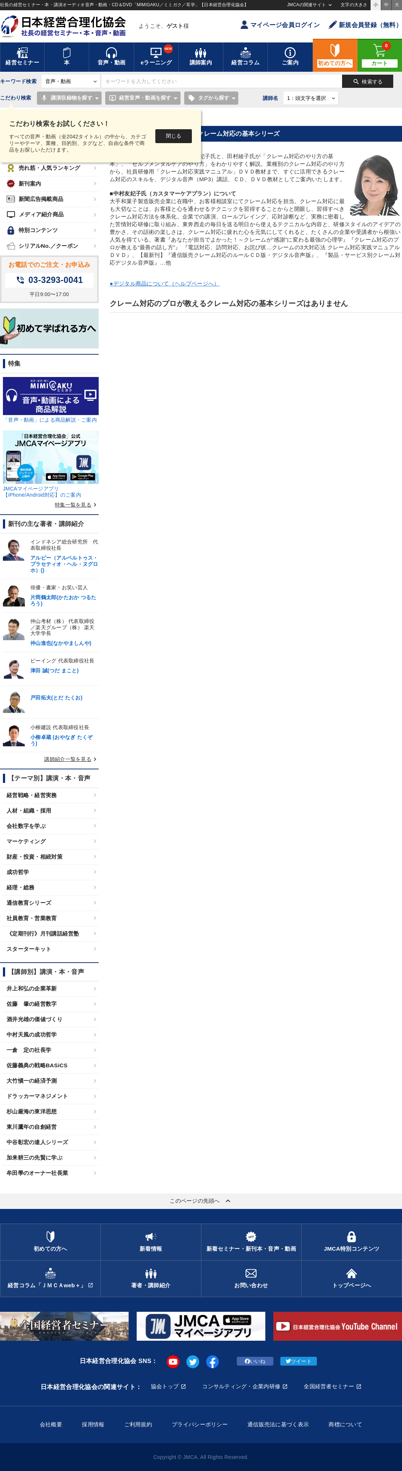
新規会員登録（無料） (365, 24)
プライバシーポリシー (200, 1424)
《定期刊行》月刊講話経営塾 (43, 933)
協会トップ (165, 1386)
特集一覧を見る (77, 505)
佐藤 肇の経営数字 (32, 1004)
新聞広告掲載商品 (35, 199)
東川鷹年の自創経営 (32, 1127)
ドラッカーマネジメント (37, 1096)
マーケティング (26, 841)
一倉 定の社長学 (29, 1050)
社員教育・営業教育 (32, 918)
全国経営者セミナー (329, 1386)
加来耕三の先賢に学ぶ (34, 1157)
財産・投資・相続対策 (34, 857)
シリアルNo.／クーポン (42, 246)
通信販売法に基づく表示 (278, 1424)
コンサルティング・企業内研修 (241, 1386)
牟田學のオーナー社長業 (37, 1173)
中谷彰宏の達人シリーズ (37, 1142)
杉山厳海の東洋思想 (32, 1111)
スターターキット (29, 949)
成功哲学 (18, 872)
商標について (345, 1424)
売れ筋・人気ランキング (43, 168)
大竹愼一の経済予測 (32, 1081)
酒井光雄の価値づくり (34, 1019)
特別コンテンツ (32, 230)
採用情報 (93, 1424)
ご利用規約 (138, 1424)
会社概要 (51, 1424)
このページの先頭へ (201, 1200)
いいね (255, 1361)
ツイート (299, 1361)
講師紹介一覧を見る (71, 759)
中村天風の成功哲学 (32, 1034)
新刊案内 (24, 183)
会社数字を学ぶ (26, 826)
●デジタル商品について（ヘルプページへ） (164, 283)
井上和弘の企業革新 (32, 988)
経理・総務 (20, 887)
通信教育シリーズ (29, 903)
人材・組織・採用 (29, 810)
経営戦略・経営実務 (32, 795)
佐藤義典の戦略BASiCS (37, 1065)
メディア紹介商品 (35, 214)
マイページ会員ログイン (280, 24)
